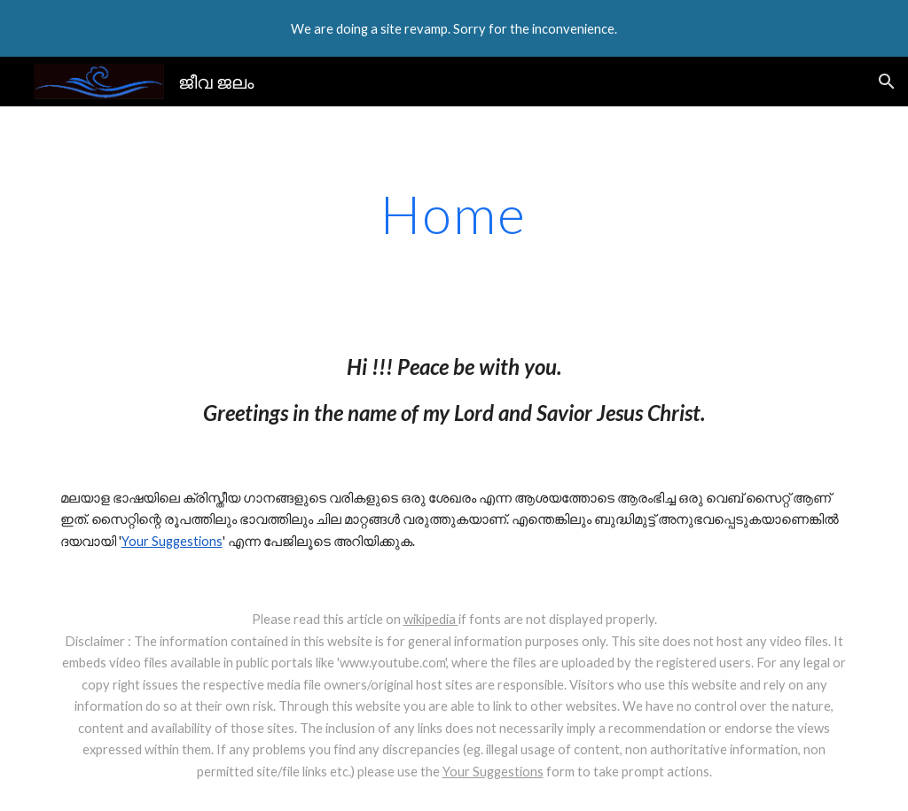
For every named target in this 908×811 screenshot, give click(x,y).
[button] (886, 81)
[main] (453, 213)
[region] (454, 28)
